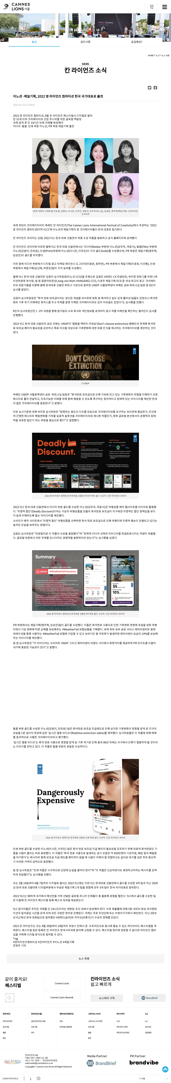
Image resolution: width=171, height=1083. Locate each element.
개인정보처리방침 (49, 1060)
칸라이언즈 (6, 1014)
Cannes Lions (62, 983)
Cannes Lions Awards (61, 997)
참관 (4, 1038)
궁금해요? (136, 42)
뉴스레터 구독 (107, 998)
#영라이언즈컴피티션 (25, 942)
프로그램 (6, 1027)
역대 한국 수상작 (122, 1027)
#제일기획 (68, 942)
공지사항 (85, 42)
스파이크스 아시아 (94, 1014)
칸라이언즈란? (8, 1021)
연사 (32, 1032)
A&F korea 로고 (12, 1062)
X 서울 (142, 1078)
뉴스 (34, 42)
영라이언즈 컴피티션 (66, 1014)
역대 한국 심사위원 (122, 1032)
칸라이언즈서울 (36, 1014)
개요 (60, 1021)
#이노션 (57, 942)
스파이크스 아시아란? (95, 1021)
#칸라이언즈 (45, 942)
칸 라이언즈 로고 (16, 7)
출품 (4, 1032)
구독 (152, 7)
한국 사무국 (120, 1014)
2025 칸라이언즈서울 (38, 1021)
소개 (117, 1021)
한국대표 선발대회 (65, 1027)
